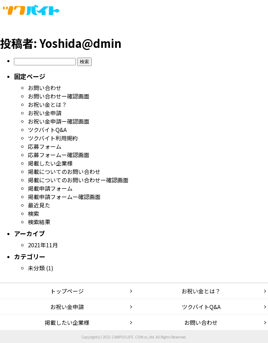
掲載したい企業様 (50, 163)
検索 (33, 213)
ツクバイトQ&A (47, 129)
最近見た (39, 205)
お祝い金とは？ (47, 104)
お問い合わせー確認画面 (58, 96)
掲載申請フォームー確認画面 (64, 196)
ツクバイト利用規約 (53, 138)
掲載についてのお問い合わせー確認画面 (78, 180)
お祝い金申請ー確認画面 (58, 121)
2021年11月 (43, 245)
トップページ (67, 291)
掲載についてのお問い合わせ (64, 171)
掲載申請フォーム (50, 188)
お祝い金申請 (44, 113)
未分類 (36, 268)
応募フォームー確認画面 (58, 155)
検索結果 (39, 222)
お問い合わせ (44, 87)
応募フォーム (44, 146)
